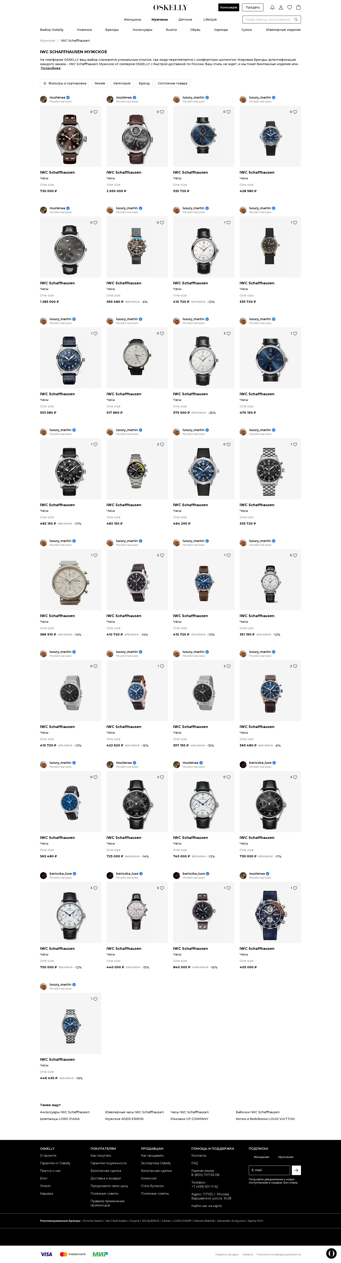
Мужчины (160, 19)
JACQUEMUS (150, 1220)
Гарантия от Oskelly (55, 1163)
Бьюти (171, 30)
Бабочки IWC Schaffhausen (258, 1112)
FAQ (194, 1163)
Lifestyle (210, 19)
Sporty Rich (255, 1220)
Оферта (247, 1254)
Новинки (84, 30)
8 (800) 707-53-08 (205, 1175)
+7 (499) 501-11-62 (204, 1187)
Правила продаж (227, 1254)
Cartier (166, 1220)
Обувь (195, 30)
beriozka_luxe (260, 763)
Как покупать (100, 1156)
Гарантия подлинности (108, 1163)
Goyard (134, 1220)
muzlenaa (57, 97)
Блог (43, 1178)
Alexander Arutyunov (231, 1220)
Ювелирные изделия (283, 30)
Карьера (46, 1193)
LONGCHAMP (182, 1220)
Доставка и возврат (105, 1178)
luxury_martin (193, 97)
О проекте (48, 1156)
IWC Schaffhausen (57, 172)
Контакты (198, 1156)
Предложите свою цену (109, 1186)
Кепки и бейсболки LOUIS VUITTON (265, 1119)
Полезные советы (104, 1193)
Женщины (132, 19)
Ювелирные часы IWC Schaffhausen (134, 1112)
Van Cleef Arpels (116, 1220)
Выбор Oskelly (52, 30)
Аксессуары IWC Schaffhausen (65, 1112)
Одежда (221, 30)
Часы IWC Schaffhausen (189, 1112)
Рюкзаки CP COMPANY (189, 1119)
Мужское (47, 41)
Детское (185, 19)
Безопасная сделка (105, 1171)
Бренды (112, 30)
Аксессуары (142, 30)
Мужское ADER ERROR (124, 1119)
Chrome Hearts (92, 1220)
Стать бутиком (152, 1186)
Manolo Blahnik (204, 1220)
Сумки (246, 30)
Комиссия (148, 1178)
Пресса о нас (50, 1171)
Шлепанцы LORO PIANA (60, 1119)
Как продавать (152, 1156)
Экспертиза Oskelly (156, 1163)
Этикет (45, 1186)
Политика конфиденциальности (279, 1254)
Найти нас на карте (206, 1206)
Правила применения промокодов (107, 1203)
